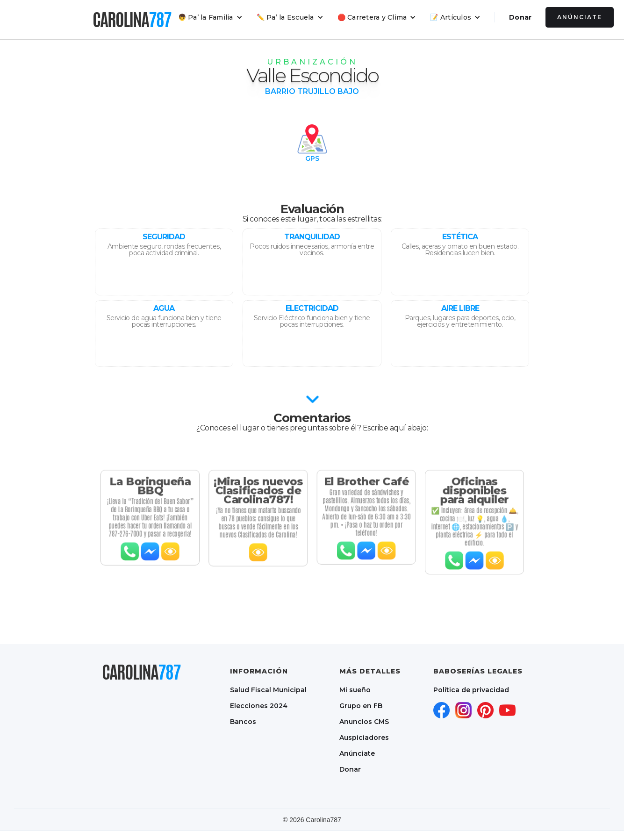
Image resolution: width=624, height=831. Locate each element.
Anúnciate (579, 17)
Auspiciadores (364, 737)
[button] (210, 17)
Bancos (243, 721)
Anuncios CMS (364, 721)
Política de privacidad (471, 690)
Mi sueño (355, 690)
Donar (520, 17)
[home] (132, 19)
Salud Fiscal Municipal (268, 690)
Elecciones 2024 (258, 705)
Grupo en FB (360, 705)
